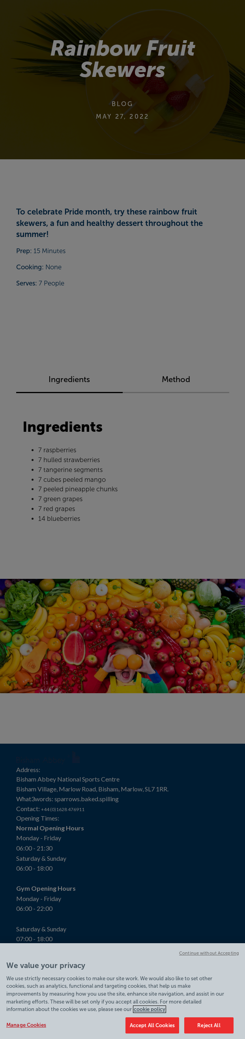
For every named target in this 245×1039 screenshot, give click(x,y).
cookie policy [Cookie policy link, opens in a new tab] (149, 1013)
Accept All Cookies (152, 1029)
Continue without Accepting (209, 956)
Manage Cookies (26, 1029)
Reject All (208, 1029)
